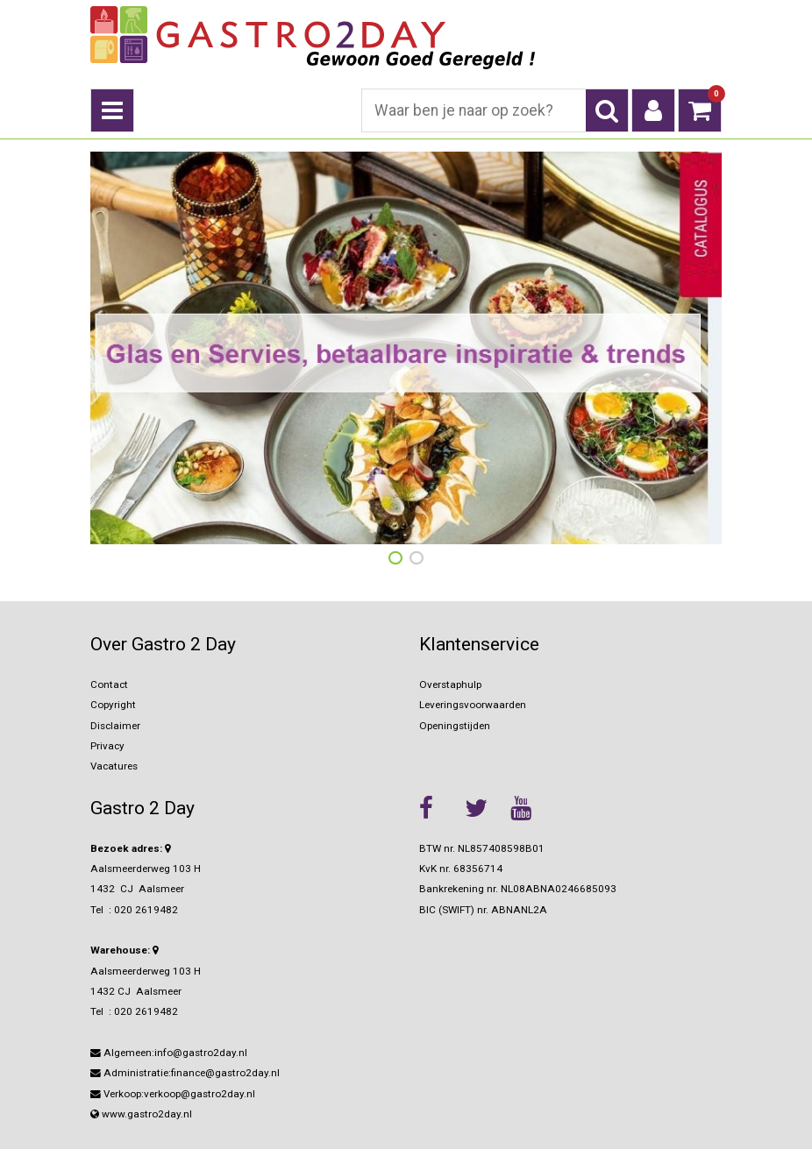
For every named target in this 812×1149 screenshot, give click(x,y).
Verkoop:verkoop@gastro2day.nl (172, 1094)
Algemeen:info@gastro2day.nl (168, 1052)
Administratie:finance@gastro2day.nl (185, 1073)
